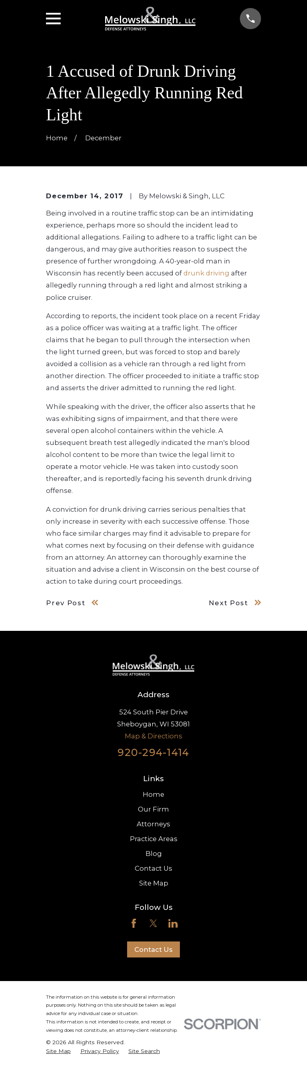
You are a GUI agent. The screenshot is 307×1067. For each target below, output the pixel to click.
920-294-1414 (153, 752)
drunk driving (206, 273)
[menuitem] (58, 1051)
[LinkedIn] (172, 923)
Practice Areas (153, 839)
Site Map (153, 883)
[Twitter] (153, 923)
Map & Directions (153, 736)
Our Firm (153, 809)
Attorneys (153, 824)
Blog (154, 854)
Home (153, 794)
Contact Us (153, 868)
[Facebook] (133, 923)
